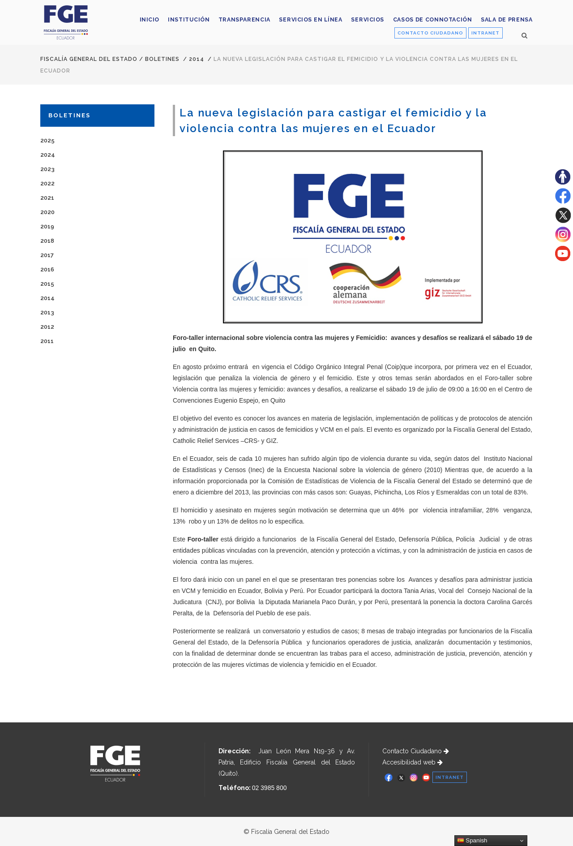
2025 (47, 140)
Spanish (472, 840)
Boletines (162, 59)
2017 (47, 255)
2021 (47, 197)
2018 (47, 240)
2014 (196, 59)
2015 (47, 283)
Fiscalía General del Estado (88, 59)
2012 (47, 326)
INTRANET (485, 32)
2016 (47, 269)
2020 (47, 212)
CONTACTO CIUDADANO (430, 32)
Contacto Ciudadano (415, 751)
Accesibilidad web (412, 762)
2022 (47, 183)
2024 (47, 154)
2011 (47, 341)
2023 (47, 169)
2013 (47, 312)
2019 (47, 226)
